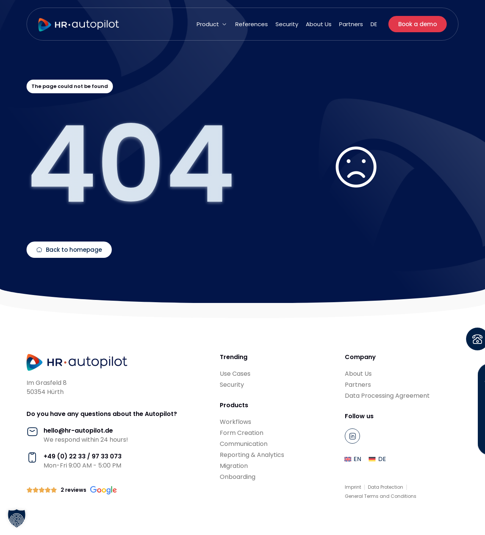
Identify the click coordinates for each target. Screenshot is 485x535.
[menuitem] (374, 24)
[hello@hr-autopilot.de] (32, 432)
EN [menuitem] (357, 459)
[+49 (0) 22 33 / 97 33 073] (32, 457)
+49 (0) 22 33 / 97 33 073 (83, 456)
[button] (212, 24)
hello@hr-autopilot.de (78, 430)
